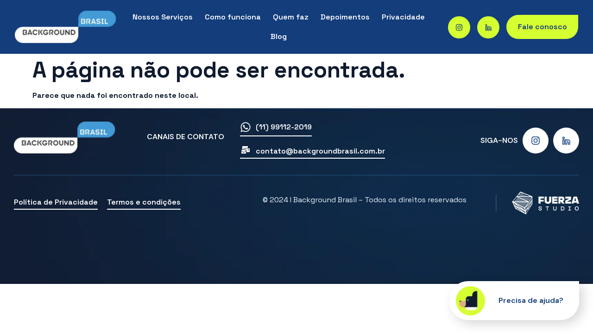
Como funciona (233, 17)
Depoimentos (345, 17)
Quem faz (291, 17)
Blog (279, 36)
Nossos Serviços (162, 17)
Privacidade (403, 17)
